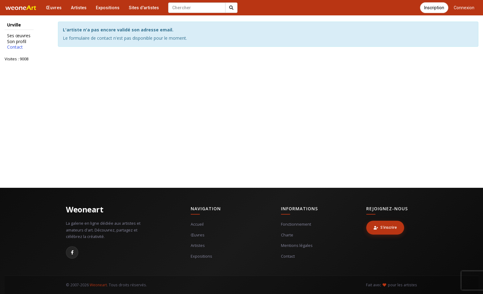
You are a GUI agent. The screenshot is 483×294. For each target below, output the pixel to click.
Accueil (197, 224)
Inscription (434, 7)
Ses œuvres (18, 35)
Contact (15, 47)
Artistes (79, 7)
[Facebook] (72, 252)
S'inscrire (385, 227)
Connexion (464, 7)
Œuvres (54, 7)
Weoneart (84, 209)
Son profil (16, 41)
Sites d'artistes (144, 7)
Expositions (108, 7)
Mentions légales (297, 245)
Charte (287, 235)
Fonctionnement (296, 224)
